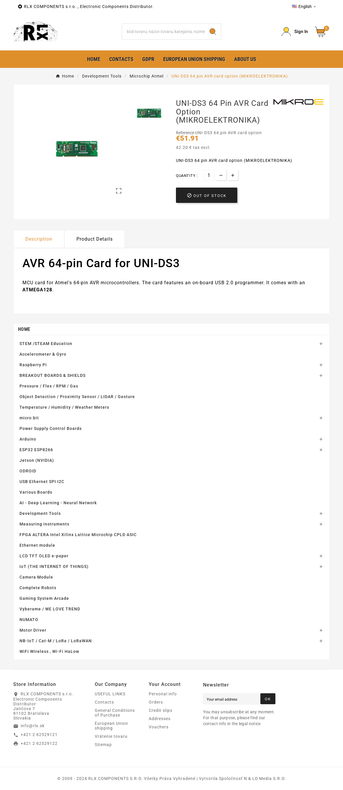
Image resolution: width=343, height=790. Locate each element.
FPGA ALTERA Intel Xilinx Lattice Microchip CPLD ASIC (78, 534)
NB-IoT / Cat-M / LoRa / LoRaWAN (55, 640)
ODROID (27, 471)
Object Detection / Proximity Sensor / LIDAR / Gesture (77, 396)
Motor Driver (32, 630)
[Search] (163, 31)
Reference (185, 132)
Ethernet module (37, 545)
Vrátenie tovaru (111, 736)
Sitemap (103, 744)
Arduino (27, 439)
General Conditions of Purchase (115, 712)
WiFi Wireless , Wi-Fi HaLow (49, 651)
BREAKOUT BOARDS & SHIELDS (52, 375)
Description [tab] (38, 239)
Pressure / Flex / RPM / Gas (48, 386)
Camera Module (36, 577)
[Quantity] (208, 175)
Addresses (160, 718)
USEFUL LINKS (110, 694)
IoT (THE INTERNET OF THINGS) (54, 566)
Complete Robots (37, 587)
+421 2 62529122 (39, 743)
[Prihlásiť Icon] (295, 31)
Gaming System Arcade (44, 598)
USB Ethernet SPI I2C (41, 481)
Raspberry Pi (33, 364)
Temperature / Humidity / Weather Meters (64, 407)
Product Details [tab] (94, 239)
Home (24, 329)
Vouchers (159, 727)
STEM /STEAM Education (45, 343)
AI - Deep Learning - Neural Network (58, 502)
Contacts (104, 702)
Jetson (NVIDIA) (36, 460)
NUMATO (28, 619)
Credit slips (160, 710)
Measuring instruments (44, 524)
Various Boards (35, 492)
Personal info (163, 694)
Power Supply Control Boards (50, 428)
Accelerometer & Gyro (42, 354)
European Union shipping (111, 725)
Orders (156, 702)
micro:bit (29, 417)
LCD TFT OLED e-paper (43, 556)
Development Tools (40, 513)
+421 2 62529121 (39, 734)
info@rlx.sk (33, 725)
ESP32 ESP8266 (36, 449)
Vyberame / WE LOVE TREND (49, 609)
